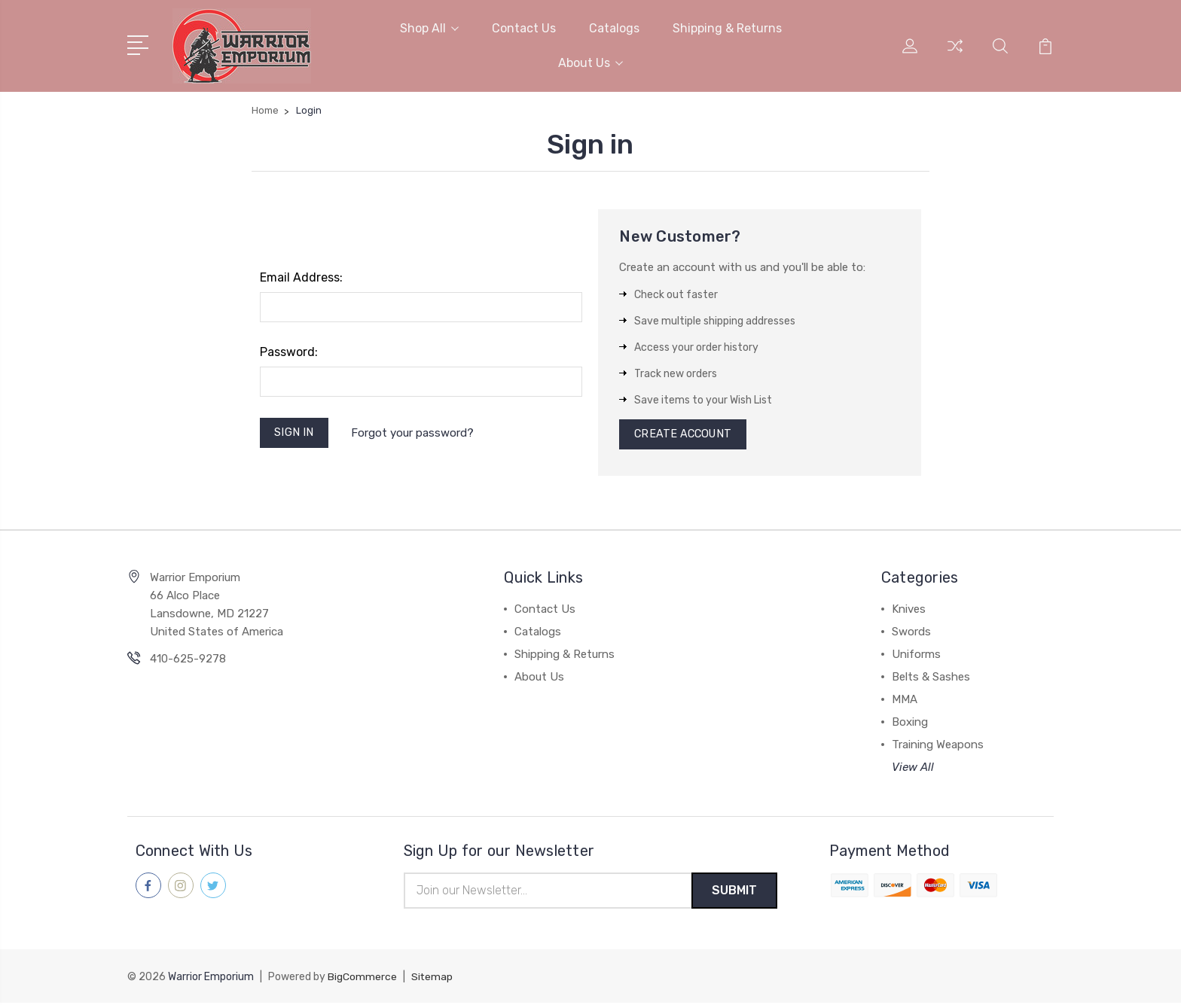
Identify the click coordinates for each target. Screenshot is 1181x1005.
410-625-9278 (188, 660)
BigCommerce (362, 979)
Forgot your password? (414, 432)
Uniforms (916, 655)
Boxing (910, 723)
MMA (904, 701)
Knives (909, 610)
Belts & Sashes (931, 678)
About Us (590, 62)
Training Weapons (938, 746)
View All (913, 768)
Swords (911, 633)
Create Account (685, 434)
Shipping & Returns (727, 27)
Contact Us (524, 27)
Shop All (429, 27)
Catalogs (614, 27)
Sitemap (432, 979)
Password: (289, 350)
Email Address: (301, 276)
